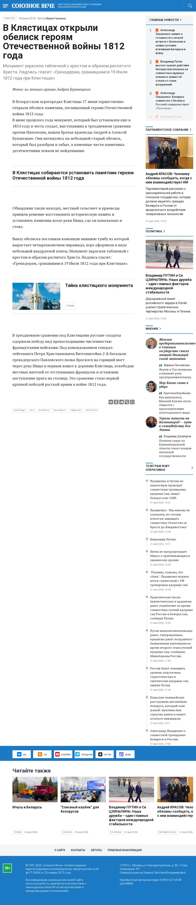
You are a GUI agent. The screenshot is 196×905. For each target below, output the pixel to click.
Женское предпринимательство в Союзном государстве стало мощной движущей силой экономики (177, 349)
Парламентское (167, 832)
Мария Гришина (56, 18)
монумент (59, 410)
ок (42, 754)
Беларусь (44, 410)
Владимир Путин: (163, 539)
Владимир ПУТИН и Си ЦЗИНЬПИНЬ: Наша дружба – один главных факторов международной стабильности (169, 283)
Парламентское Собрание (167, 130)
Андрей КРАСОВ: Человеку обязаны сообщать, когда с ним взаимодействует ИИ (169, 178)
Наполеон (91, 410)
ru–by (104, 754)
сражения (75, 410)
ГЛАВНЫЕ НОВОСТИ (164, 20)
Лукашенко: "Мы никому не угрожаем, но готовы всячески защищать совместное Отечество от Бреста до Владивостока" (170, 518)
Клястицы (19, 410)
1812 (32, 410)
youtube (63, 754)
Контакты (78, 850)
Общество (9, 18)
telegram (83, 754)
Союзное (67, 832)
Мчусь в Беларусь (27, 807)
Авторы (96, 850)
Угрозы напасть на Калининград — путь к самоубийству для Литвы (175, 424)
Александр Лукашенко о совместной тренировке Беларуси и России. (168, 735)
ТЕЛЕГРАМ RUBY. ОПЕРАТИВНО (158, 468)
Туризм (17, 832)
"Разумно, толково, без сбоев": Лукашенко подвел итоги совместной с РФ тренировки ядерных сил (169, 578)
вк (21, 754)
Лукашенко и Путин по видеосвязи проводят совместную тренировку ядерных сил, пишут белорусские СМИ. (168, 489)
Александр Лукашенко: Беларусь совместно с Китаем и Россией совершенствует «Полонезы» (172, 100)
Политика (154, 231)
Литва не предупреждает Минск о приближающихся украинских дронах (170, 555)
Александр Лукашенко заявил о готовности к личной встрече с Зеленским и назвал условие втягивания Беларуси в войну (170, 42)
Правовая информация (125, 850)
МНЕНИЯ (152, 328)
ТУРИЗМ (70, 306)
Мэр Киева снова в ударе (173, 385)
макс (125, 754)
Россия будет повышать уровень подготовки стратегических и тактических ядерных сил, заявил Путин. (169, 676)
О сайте (59, 850)
